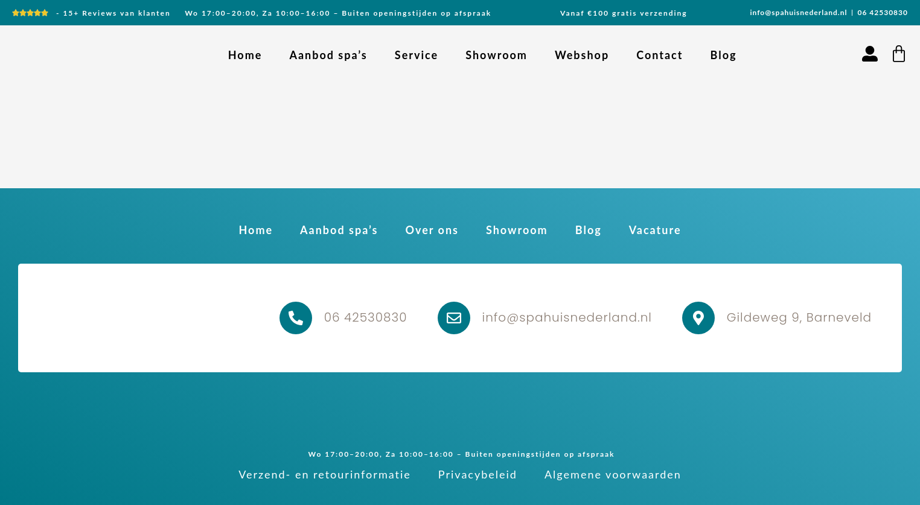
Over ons (431, 230)
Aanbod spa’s (328, 55)
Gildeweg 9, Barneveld (799, 317)
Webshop (582, 55)
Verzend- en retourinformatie (324, 474)
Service (416, 55)
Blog (723, 55)
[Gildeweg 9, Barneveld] (698, 318)
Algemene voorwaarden (613, 474)
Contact (659, 55)
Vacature (655, 230)
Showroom (496, 55)
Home (245, 55)
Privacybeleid (477, 474)
